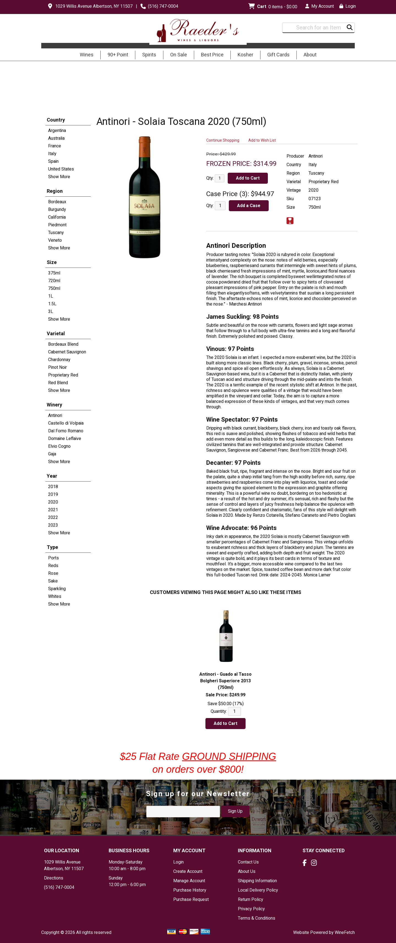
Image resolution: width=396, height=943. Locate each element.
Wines (85, 55)
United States (61, 169)
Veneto (55, 240)
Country (56, 120)
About (308, 55)
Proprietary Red (63, 375)
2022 (53, 517)
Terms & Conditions (256, 918)
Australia (56, 138)
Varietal (56, 333)
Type (52, 547)
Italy (52, 153)
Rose (53, 573)
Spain (53, 161)
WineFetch (345, 932)
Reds (53, 565)
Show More (59, 177)
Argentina (57, 130)
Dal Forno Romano (65, 431)
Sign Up (235, 811)
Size (52, 262)
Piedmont (57, 225)
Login (347, 6)
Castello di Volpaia (66, 423)
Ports (53, 558)
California (57, 217)
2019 (53, 494)
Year (52, 476)
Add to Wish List (262, 140)
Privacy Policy (251, 909)
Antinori (55, 415)
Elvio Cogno (59, 446)
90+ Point (118, 55)
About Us (246, 871)
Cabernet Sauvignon (67, 352)
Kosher (245, 55)
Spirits (147, 55)
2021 (53, 510)
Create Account (187, 871)
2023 (53, 525)
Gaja (52, 454)
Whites (54, 596)
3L (50, 311)
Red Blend (58, 383)
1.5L (52, 304)
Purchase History (189, 890)
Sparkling (57, 588)
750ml (54, 288)
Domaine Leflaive (64, 438)
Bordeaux (57, 202)
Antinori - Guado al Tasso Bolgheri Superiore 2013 (225, 681)
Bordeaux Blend (63, 344)
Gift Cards (278, 55)
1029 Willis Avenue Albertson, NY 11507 (94, 6)
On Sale (178, 55)
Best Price (212, 55)
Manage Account (189, 881)
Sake (53, 581)
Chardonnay (59, 359)
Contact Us (248, 862)
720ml (54, 280)
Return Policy (250, 899)
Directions (53, 878)
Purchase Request (191, 899)
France (54, 146)
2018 (53, 486)
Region (55, 191)
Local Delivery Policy (258, 890)
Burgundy (57, 209)
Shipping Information (257, 881)
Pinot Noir (57, 367)
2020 (53, 502)
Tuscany (56, 232)
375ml (54, 273)
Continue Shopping (222, 140)
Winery (54, 405)
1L (50, 296)
